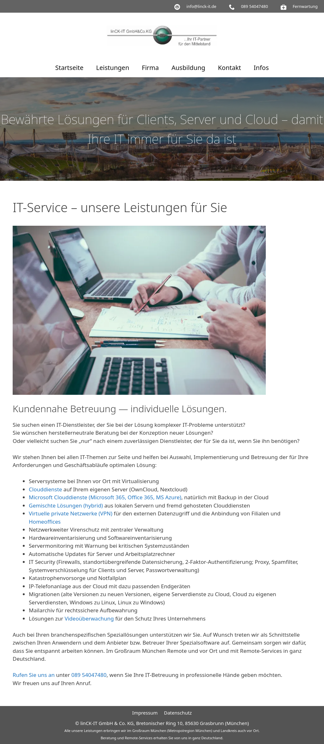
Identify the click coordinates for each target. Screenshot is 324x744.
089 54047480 (88, 674)
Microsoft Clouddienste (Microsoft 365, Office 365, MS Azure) (105, 497)
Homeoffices (45, 521)
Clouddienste (45, 489)
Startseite (69, 67)
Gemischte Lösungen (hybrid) (66, 505)
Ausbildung (188, 67)
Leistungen (112, 67)
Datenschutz (178, 712)
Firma (150, 67)
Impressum (145, 712)
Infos (261, 67)
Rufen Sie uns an (34, 674)
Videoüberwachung (89, 618)
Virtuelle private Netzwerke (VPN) (70, 513)
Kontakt (229, 67)
